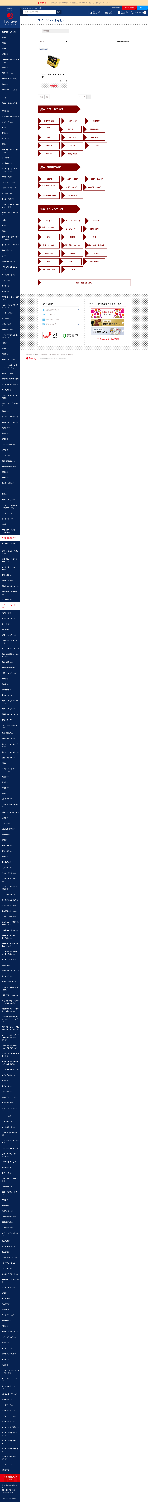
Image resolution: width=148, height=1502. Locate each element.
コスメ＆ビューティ (10, 1069)
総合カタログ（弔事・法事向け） (10, 945)
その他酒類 (7, 690)
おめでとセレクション (10, 971)
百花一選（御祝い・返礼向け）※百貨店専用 (10, 1028)
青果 (4, 494)
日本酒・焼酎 (8, 483)
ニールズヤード (8, 275)
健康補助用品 (7, 1222)
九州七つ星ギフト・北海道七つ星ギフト (10, 1010)
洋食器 (5, 782)
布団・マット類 (8, 739)
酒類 (5, 67)
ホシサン (120, 129)
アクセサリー (8, 1315)
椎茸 (4, 127)
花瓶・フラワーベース (10, 812)
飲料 (5, 54)
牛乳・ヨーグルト (119, 204)
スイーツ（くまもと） (9, 606)
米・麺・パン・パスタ (10, 245)
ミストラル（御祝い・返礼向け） (10, 988)
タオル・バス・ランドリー (10, 745)
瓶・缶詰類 (7, 158)
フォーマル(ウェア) (9, 1257)
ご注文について (52, 282)
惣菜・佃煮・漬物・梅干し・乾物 (10, 238)
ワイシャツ (7, 1268)
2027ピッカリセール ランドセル (10, 1371)
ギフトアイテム (8, 1348)
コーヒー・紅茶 (8, 444)
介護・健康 (7, 1186)
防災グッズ (7, 867)
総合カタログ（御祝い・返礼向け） (10, 937)
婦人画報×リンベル (9, 911)
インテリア (7, 799)
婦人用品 (6, 318)
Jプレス (5, 1309)
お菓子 (4, 37)
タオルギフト (8, 193)
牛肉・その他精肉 (9, 466)
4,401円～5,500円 (72, 179)
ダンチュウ (7, 976)
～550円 (49, 171)
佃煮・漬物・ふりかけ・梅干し (10, 560)
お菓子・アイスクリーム (10, 214)
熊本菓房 (96, 121)
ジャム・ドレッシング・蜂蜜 (10, 396)
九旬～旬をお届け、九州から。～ (10, 206)
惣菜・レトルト (72, 221)
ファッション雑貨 (96, 237)
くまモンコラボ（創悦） (10, 1450)
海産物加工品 (7, 580)
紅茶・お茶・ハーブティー (10, 642)
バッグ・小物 (7, 313)
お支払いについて (52, 287)
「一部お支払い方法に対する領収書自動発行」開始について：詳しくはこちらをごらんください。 (80, 3)
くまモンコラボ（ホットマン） (10, 1442)
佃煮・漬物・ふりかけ (96, 221)
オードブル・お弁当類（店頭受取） (9, 506)
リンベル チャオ (9, 916)
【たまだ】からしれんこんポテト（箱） (52, 65)
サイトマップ (71, 322)
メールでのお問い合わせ (9, 1498)
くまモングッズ (8, 1410)
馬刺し (96, 229)
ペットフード (7, 1405)
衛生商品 (6, 862)
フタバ (119, 137)
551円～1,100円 (72, 171)
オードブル (7, 513)
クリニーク (7, 1086)
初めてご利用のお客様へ (97, 12)
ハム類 (4, 98)
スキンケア (7, 1091)
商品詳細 (53, 86)
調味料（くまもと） (10, 586)
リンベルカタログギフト (10, 880)
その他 (5, 818)
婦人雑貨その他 (8, 1246)
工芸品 (119, 237)
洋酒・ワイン (7, 73)
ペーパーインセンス (10, 1148)
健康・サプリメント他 (9, 1193)
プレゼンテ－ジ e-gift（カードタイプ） (9, 1047)
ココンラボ (7, 1121)
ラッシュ (6, 280)
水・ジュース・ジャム (10, 648)
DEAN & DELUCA (9, 982)
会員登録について (52, 277)
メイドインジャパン (9, 959)
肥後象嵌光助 (72, 145)
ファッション (8, 1227)
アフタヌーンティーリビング (10, 298)
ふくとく (96, 137)
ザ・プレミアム (8, 894)
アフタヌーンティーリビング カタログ (10, 1063)
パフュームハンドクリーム (10, 1142)
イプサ (5, 1080)
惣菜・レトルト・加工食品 (10, 552)
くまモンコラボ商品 (10, 1427)
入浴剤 (4, 763)
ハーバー (6, 1116)
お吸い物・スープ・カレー (10, 151)
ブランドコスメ (8, 1075)
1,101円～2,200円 (96, 171)
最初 (41, 97)
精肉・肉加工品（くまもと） (10, 655)
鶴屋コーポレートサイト (32, 322)
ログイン (142, 8)
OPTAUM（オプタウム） (10, 1134)
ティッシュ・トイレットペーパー (10, 770)
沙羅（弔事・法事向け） (10, 995)
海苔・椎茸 (49, 229)
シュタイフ (7, 1464)
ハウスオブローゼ (9, 1162)
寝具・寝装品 (7, 733)
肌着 (4, 1293)
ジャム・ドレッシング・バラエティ (10, 170)
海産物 (72, 229)
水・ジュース (48, 213)
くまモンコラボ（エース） (9, 1434)
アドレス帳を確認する (124, 12)
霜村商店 (72, 137)
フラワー (6, 286)
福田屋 (48, 129)
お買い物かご (140, 12)
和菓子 (4, 48)
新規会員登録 (129, 8)
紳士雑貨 (6, 1298)
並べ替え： (44, 41)
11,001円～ (120, 179)
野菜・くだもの (8, 360)
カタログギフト (9, 873)
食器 (5, 777)
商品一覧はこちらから (84, 250)
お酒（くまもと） (9, 673)
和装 (5, 1326)
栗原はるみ (7, 845)
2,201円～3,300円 (120, 171)
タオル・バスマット (10, 752)
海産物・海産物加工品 (9, 104)
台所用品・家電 (8, 829)
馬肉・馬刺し (7, 662)
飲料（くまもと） (9, 635)
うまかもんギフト (9, 905)
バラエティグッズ (9, 1416)
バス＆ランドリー (9, 188)
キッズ (5, 1359)
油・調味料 (7, 163)
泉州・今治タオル (9, 758)
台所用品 (6, 834)
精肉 (119, 229)
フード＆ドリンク (10, 384)
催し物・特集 (8, 199)
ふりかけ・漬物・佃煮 (10, 116)
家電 (4, 840)
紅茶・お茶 (72, 213)
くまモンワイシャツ (10, 1274)
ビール (5, 477)
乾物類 (5, 111)
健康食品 (6, 1205)
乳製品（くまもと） (10, 714)
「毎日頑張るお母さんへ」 (9, 268)
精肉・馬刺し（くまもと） (9, 91)
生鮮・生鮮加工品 (9, 78)
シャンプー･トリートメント (10, 1180)
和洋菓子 (46, 31)
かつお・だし (7, 122)
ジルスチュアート (9, 1097)
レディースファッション (10, 1234)
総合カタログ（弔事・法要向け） (10, 923)
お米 (48, 237)
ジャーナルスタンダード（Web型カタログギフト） (10, 1037)
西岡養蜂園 (72, 129)
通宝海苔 (48, 137)
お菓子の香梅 (49, 121)
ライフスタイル (8, 182)
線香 (5, 856)
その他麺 (6, 629)
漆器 (5, 793)
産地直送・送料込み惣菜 (10, 379)
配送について (51, 292)
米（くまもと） (7, 695)
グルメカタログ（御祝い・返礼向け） (9, 953)
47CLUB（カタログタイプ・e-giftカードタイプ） (10, 1019)
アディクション (7, 1167)
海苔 (5, 133)
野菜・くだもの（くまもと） (10, 702)
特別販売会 (5, 1470)
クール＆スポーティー (9, 1387)
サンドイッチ (7, 519)
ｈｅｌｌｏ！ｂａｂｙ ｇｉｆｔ (10, 1055)
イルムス (6, 965)
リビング (6, 324)
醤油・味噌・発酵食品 (120, 221)
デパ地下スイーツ (10, 422)
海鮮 (4, 231)
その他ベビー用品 (9, 1354)
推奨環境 (63, 322)
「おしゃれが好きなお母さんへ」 (10, 306)
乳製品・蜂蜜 (7, 177)
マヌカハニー (7, 1211)
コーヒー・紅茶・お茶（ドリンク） (9, 366)
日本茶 (5, 139)
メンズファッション (10, 1263)
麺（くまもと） (8, 618)
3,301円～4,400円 (48, 179)
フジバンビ (72, 121)
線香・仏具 (7, 851)
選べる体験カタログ (10, 900)
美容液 (5, 1200)
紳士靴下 (6, 1304)
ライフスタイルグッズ (9, 726)
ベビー (5, 1343)
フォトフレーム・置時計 (10, 806)
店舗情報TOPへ (116, 7)
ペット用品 (7, 1399)
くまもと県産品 (9, 538)
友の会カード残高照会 (111, 12)
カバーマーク (7, 1103)
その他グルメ (7, 373)
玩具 (5, 1365)
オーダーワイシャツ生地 (10, 1281)
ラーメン (96, 204)
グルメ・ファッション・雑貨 (10, 888)
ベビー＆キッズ (9, 1337)
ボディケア (7, 1173)
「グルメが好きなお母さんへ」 (10, 336)
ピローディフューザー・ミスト (10, 1155)
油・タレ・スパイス (10, 417)
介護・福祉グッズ (9, 1216)
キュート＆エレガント (9, 1379)
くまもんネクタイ (9, 1287)
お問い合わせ (43, 322)
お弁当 (5, 524)
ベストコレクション (10, 930)
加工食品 (6, 390)
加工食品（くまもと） (9, 544)
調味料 (5, 411)
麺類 (48, 221)
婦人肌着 (6, 1252)
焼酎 (96, 213)
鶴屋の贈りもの (9, 32)
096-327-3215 (8, 1490)
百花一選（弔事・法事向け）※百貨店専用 (10, 1002)
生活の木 (6, 291)
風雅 (119, 121)
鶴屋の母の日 (8, 261)
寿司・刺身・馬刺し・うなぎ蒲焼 (10, 531)
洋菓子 (4, 43)
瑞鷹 (96, 129)
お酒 (4, 343)
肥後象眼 (6, 1320)
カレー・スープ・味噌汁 (10, 404)
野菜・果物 (72, 237)
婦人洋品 (6, 1241)
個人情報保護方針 (54, 322)
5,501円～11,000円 (96, 179)
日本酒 (119, 213)
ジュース (6, 455)
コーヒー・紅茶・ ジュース (10, 61)
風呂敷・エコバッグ (10, 1331)
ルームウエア (7, 329)
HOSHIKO (48, 145)
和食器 (5, 788)
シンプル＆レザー (9, 1394)
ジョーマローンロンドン (10, 1109)
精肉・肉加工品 (8, 461)
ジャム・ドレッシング (72, 204)
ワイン (4, 256)
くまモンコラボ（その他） (9, 1458)
